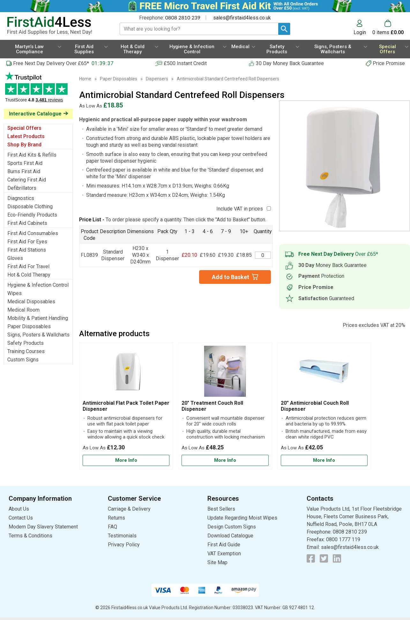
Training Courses (26, 351)
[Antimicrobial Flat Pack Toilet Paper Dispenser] (126, 405)
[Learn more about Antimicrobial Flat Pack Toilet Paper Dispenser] (126, 460)
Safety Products (25, 343)
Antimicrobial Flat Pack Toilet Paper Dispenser (126, 406)
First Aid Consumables (32, 233)
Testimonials (38, 90)
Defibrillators (21, 188)
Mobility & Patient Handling (37, 318)
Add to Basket (230, 277)
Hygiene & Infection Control (38, 285)
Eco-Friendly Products (32, 215)
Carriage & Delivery (129, 509)
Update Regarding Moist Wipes (242, 518)
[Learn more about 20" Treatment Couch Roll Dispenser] (225, 460)
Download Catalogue (230, 536)
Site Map (217, 562)
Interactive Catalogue (35, 114)
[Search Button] (284, 29)
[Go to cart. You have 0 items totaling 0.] (388, 27)
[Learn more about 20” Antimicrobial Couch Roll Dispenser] (324, 460)
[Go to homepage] (56, 25)
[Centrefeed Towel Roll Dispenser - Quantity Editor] (263, 255)
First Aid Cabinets (27, 223)
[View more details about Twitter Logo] (324, 558)
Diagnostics (20, 198)
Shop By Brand (24, 145)
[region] (126, 373)
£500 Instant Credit (185, 63)
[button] (363, 27)
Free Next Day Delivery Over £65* (51, 63)
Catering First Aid (26, 180)
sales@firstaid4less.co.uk (242, 18)
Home (85, 78)
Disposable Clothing (30, 206)
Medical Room (23, 310)
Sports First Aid (24, 163)
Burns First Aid (23, 171)
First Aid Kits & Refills (31, 155)
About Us (19, 509)
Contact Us (21, 518)
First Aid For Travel (28, 266)
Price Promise (389, 63)
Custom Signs (23, 360)
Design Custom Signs (231, 527)
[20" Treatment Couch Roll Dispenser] (225, 405)
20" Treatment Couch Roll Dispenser (212, 406)
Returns (116, 518)
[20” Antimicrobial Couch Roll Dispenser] (324, 405)
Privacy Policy (124, 545)
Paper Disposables (29, 326)
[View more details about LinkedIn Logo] (337, 558)
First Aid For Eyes (27, 242)
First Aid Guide (223, 545)
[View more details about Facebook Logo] (311, 558)
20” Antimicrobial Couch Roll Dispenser (315, 406)
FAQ (112, 527)
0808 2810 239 (182, 17)
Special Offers (24, 128)
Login (360, 32)
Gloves (15, 258)
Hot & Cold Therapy (28, 275)
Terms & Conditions (30, 536)
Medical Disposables (31, 302)
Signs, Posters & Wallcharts (38, 335)
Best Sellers (221, 509)
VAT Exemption (224, 553)
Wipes (14, 293)
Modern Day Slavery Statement (43, 527)
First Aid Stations (26, 250)
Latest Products (26, 136)
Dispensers (157, 78)
